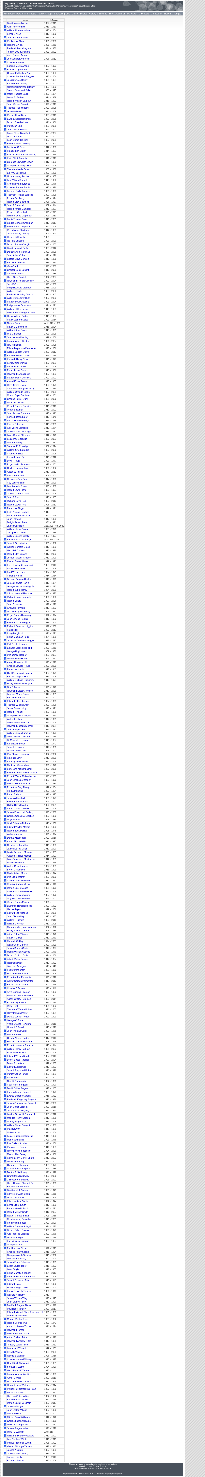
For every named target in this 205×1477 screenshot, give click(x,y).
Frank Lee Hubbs (15, 669)
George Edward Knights (19, 715)
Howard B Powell (15, 1027)
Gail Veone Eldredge (17, 428)
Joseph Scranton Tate (18, 1280)
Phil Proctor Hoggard (17, 644)
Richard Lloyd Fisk (16, 501)
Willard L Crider (15, 291)
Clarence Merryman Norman (21, 927)
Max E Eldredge (15, 442)
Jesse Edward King (16, 708)
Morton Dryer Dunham (18, 395)
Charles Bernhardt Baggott (20, 76)
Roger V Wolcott (15, 1432)
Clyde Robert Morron (17, 873)
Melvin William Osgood (18, 952)
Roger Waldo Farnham (18, 464)
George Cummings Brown (20, 165)
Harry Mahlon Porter (17, 1013)
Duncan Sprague (15, 1237)
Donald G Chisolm (16, 237)
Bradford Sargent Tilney (19, 1305)
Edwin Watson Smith (17, 1201)
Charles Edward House (18, 666)
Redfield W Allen (15, 41)
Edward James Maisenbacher (22, 772)
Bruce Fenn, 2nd (15, 475)
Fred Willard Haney (16, 572)
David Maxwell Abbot (17, 23)
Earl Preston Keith (16, 697)
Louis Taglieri (13, 1269)
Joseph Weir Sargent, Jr (19, 1110)
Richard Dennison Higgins (20, 626)
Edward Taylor (14, 1284)
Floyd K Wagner (15, 1352)
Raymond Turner (15, 1330)
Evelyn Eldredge (15, 424)
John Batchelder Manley (19, 780)
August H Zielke (15, 1457)
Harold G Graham (16, 550)
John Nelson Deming (17, 337)
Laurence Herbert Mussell (20, 906)
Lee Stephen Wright (17, 1439)
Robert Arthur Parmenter (19, 977)
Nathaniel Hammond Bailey (21, 87)
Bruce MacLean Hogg (18, 637)
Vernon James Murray (18, 902)
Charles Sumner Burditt (19, 187)
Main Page (9, 13)
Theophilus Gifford (16, 532)
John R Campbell (15, 205)
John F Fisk (13, 497)
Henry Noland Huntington (20, 683)
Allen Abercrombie (16, 27)
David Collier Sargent (17, 1088)
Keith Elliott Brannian (17, 158)
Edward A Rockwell (16, 1067)
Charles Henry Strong (18, 1252)
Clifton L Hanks (14, 575)
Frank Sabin (13, 1077)
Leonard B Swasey (16, 1258)
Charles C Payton (16, 988)
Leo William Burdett (17, 180)
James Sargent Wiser (18, 1428)
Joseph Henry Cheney (18, 233)
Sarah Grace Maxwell (18, 808)
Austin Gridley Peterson (19, 999)
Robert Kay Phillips (16, 1002)
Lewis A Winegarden (17, 1424)
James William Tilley (17, 1298)
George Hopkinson (16, 651)
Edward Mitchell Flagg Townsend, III (25, 1312)
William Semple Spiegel (19, 1226)
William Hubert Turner (18, 1333)
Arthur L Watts (14, 1378)
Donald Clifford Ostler (18, 955)
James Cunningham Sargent (21, 1103)
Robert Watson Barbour (19, 101)
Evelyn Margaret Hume (18, 676)
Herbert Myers (14, 909)
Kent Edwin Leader (16, 743)
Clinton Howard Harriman (20, 593)
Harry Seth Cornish (16, 277)
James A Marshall (16, 798)
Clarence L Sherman (17, 1165)
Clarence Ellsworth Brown (20, 162)
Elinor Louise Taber (16, 1266)
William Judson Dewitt (18, 352)
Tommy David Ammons (18, 52)
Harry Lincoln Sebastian (19, 1151)
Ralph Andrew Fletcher (18, 515)
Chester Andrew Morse (18, 884)
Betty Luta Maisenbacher (19, 769)
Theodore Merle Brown (18, 169)
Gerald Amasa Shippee (18, 1168)
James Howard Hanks (18, 583)
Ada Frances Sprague (18, 1234)
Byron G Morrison (16, 869)
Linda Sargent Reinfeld (97, 1466)
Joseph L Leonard (16, 747)
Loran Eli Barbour (16, 97)
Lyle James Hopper (16, 655)
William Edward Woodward (20, 1435)
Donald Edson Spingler (18, 1230)
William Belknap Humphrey (20, 680)
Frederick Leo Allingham (19, 48)
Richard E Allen (15, 45)
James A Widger (15, 1406)
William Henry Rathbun (18, 1049)
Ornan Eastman (15, 410)
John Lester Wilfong (17, 1410)
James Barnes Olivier (18, 948)
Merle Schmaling (15, 1140)
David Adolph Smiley (17, 1190)
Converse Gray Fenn (17, 479)
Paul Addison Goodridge (19, 539)
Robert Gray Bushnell (18, 202)
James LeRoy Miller (17, 849)
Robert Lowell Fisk (16, 504)
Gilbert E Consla (15, 273)
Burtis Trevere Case (17, 219)
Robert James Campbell (19, 209)
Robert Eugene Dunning (19, 406)
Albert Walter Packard (18, 959)
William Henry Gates (17, 529)
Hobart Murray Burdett (18, 176)
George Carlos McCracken (20, 816)
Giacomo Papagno (16, 966)
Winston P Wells (15, 1392)
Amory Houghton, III (17, 662)
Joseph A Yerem (15, 1450)
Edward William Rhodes (19, 1056)
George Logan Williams (19, 1421)
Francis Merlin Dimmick (19, 377)
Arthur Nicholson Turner (19, 1326)
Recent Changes (172, 13)
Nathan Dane (13, 323)
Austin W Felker (15, 472)
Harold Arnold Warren (18, 1370)
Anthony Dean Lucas (17, 761)
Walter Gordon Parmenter (20, 981)
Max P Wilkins (14, 1413)
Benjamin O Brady (16, 147)
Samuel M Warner (16, 1367)
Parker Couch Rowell (17, 1074)
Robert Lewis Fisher (17, 490)
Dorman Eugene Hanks (19, 579)
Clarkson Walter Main (18, 765)
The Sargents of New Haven (123, 13)
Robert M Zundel (15, 1460)
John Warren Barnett (17, 104)
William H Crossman (17, 309)
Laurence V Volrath (16, 1348)
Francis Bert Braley (16, 151)
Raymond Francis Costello (20, 281)
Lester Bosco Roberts (18, 1060)
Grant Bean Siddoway (18, 1176)
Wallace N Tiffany (16, 1295)
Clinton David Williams (18, 1417)
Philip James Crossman (19, 305)
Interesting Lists (62, 13)
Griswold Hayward (16, 608)
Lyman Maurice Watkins (19, 1374)
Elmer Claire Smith (16, 1205)
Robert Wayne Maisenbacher (21, 776)
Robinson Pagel (15, 963)
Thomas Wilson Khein (18, 705)
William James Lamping (19, 733)
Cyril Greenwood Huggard (20, 673)
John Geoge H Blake (17, 129)
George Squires (15, 1244)
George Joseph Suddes (19, 1255)
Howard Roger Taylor (17, 1287)
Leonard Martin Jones (18, 694)
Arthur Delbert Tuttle (17, 1337)
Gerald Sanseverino (17, 1081)
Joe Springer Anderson (18, 59)
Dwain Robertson (15, 1063)
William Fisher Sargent (18, 1125)
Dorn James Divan (16, 385)
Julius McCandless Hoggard (21, 640)
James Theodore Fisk (18, 493)
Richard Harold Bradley (18, 143)
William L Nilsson (15, 923)
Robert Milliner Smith (17, 1212)
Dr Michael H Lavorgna (18, 740)
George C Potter (15, 1020)
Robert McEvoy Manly (18, 787)
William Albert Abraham (18, 30)
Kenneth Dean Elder (17, 417)
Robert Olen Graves (17, 554)
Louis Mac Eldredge (17, 439)
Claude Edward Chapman (20, 223)
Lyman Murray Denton (18, 341)
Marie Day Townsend (17, 1315)
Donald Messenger (16, 838)
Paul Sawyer (13, 1129)
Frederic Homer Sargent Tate (21, 1276)
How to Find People (26, 13)
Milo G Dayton (14, 334)
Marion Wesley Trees (17, 1319)
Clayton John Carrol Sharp (20, 1158)
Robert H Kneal (15, 712)
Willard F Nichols (15, 920)
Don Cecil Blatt (14, 136)
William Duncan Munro (18, 895)
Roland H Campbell (17, 212)
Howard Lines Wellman (18, 1385)
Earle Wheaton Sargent (19, 1092)
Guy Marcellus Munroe (18, 898)
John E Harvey (14, 604)
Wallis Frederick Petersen (20, 995)
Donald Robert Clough (18, 244)
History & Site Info (98, 13)
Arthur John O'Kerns (17, 934)
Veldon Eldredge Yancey (19, 1446)
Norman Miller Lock (17, 750)
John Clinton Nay (15, 916)
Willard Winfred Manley (18, 783)
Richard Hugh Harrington (19, 597)
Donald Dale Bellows (17, 122)
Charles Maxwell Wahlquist (20, 1359)
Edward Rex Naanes (17, 913)
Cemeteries (157, 13)
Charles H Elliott (15, 453)
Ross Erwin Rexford (17, 1052)
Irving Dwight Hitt (15, 633)
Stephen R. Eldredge (17, 446)
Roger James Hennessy (19, 615)
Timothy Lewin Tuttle (17, 1344)
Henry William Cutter (17, 316)
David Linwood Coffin (17, 248)
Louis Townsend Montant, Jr (21, 859)
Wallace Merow (15, 834)
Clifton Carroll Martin (17, 805)
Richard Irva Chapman (18, 226)
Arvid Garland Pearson (18, 992)
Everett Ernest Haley (17, 561)
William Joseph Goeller (18, 536)
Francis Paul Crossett (18, 302)
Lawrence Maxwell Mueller (20, 891)
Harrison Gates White (18, 1396)
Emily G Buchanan (16, 173)
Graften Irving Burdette (18, 184)
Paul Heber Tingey (16, 1309)
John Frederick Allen (17, 37)
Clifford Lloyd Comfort (18, 259)
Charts (75, 13)
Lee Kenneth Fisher (17, 486)
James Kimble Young (17, 1453)
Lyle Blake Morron (16, 877)
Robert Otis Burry (16, 198)
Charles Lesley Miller (17, 845)
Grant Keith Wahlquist (18, 1363)
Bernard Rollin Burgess (18, 191)
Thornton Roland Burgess (20, 195)
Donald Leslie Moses (17, 888)
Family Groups (45, 13)
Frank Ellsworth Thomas (19, 1291)
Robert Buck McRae (17, 831)
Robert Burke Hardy (17, 590)
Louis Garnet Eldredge (18, 435)
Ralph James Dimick (17, 370)
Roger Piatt (12, 1006)
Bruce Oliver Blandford (18, 133)
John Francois (14, 519)
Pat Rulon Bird (14, 126)
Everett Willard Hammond (20, 565)
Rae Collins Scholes (17, 1143)
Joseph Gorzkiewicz (17, 543)
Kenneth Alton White (17, 1399)
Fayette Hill (12, 630)
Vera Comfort (13, 266)
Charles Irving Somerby (19, 1219)
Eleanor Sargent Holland (19, 648)
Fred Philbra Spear (16, 1223)
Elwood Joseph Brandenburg (21, 154)
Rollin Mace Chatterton (18, 230)
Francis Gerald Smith (17, 1208)
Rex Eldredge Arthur (17, 69)
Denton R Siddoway (17, 1172)
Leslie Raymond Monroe (19, 852)
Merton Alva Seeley (17, 1154)
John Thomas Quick (17, 1031)
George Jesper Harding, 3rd (21, 586)
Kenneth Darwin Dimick (19, 355)
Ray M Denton (14, 345)
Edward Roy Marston (17, 801)
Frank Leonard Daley (17, 320)
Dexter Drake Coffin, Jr (18, 252)
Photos (83, 13)
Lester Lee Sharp (15, 1161)
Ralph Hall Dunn (15, 402)
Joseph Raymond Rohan (19, 1070)
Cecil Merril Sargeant (17, 1085)
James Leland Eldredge (19, 431)
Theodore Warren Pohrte (19, 1009)
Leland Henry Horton (17, 658)
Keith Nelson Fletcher (18, 512)
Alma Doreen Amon (17, 55)
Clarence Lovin (14, 758)
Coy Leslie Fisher (16, 483)
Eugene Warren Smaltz (18, 1186)
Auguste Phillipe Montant (19, 856)
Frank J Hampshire (16, 568)
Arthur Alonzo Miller (17, 841)
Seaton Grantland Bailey (19, 90)
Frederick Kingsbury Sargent (21, 1099)
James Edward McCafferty (20, 812)
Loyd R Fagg (13, 461)
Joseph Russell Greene (19, 557)
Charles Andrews (15, 62)
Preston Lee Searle (16, 1147)
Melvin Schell (13, 1132)
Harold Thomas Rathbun (19, 1041)
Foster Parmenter (16, 970)
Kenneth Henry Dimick (18, 359)
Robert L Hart (14, 601)
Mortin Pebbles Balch (17, 94)
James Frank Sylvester (18, 1262)
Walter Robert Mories (17, 866)
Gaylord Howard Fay (17, 468)
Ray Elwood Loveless (18, 754)
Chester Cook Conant (18, 270)
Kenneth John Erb (16, 457)
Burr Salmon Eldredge (18, 420)
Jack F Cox (12, 284)
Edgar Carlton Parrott (17, 984)
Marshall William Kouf (18, 722)
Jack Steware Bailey (17, 80)
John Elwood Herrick (17, 619)
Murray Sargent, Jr (16, 1121)
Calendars (144, 13)
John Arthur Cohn (16, 255)
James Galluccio (15, 526)
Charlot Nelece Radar (18, 1038)
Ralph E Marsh (14, 794)
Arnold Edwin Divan (17, 381)
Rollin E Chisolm (15, 241)
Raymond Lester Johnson (20, 691)
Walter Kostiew (14, 719)
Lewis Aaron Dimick (17, 363)
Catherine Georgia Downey (20, 388)
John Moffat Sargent (17, 1107)
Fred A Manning (15, 791)
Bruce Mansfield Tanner (19, 1273)
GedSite (86, 1473)
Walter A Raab (14, 1034)
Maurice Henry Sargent (18, 1118)
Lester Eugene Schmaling (20, 1136)
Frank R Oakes (14, 938)
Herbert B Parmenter (17, 973)
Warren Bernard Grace (18, 547)
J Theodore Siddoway (18, 1179)
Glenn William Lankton (18, 736)
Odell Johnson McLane (18, 823)
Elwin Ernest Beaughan (19, 119)
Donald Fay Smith (16, 1197)
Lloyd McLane (14, 819)
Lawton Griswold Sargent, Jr (21, 1114)
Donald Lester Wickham (19, 1403)
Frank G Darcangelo (17, 327)
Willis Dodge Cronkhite (18, 298)
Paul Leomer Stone (16, 1248)
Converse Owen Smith (18, 1194)
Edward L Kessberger (18, 701)
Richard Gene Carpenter (19, 215)
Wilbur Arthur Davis (16, 330)
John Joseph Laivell (17, 729)
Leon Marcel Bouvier (17, 140)
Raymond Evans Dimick (19, 374)
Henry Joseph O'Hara (18, 930)
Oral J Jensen (14, 687)
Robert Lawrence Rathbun (20, 1045)
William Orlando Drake (18, 392)
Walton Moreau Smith (18, 1215)
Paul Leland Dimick (16, 366)
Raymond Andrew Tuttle (19, 1341)
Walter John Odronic (17, 945)
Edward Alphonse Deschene (21, 348)
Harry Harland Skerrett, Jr (20, 1183)
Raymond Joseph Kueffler (20, 726)
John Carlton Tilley (16, 1302)
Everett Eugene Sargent (19, 1096)
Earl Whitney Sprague (18, 1241)
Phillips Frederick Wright (19, 1443)
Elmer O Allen (14, 34)
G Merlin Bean (14, 111)
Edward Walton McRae (18, 827)
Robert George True (17, 1323)
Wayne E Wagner (16, 1356)
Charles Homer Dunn (17, 399)
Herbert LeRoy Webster (19, 1381)
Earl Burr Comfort (16, 262)
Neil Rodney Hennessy (18, 611)
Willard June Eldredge (18, 450)
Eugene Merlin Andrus (18, 66)
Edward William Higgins (19, 622)
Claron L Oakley (15, 941)
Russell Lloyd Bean (16, 115)
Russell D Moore (15, 862)
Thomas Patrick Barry (18, 108)
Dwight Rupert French (18, 522)
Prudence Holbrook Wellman (21, 1389)
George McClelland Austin (20, 73)
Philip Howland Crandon (19, 287)
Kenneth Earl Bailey (17, 83)
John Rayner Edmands (18, 413)
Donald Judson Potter (18, 1016)
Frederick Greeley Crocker (20, 294)
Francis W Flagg (15, 508)
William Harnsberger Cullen (21, 312)
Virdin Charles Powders (19, 1024)
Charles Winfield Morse (18, 880)
